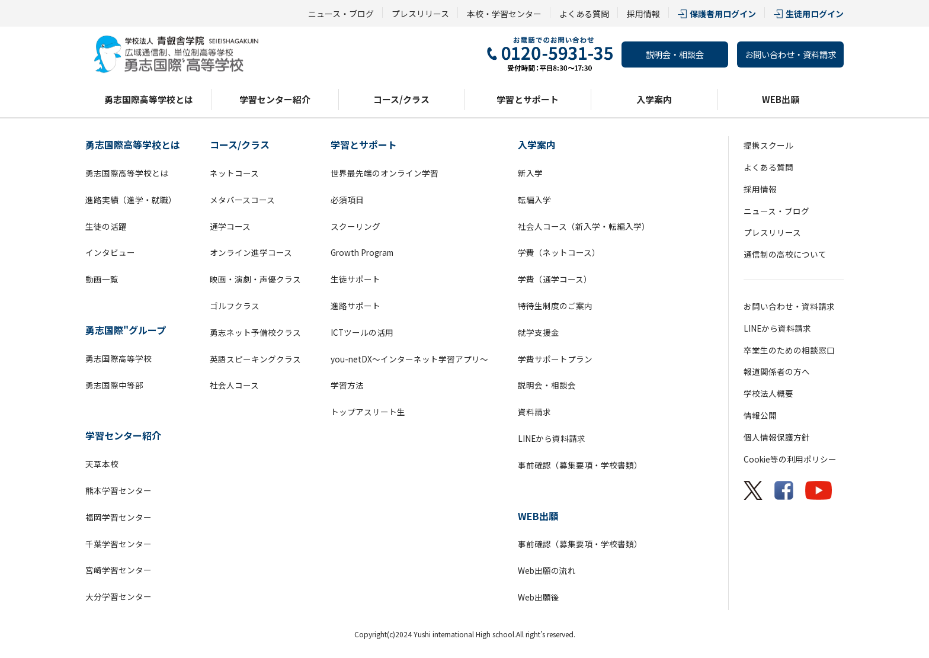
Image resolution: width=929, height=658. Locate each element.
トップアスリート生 (368, 412)
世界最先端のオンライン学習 (384, 173)
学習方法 (347, 385)
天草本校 (101, 464)
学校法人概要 (768, 393)
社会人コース (234, 385)
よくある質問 (584, 14)
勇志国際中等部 (114, 385)
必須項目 (347, 200)
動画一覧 (101, 279)
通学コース (230, 226)
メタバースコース (242, 200)
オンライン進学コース (251, 252)
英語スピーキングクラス (255, 359)
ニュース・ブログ (341, 14)
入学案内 (654, 99)
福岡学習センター (118, 517)
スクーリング (355, 226)
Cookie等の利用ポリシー (790, 459)
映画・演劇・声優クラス (255, 279)
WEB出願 (780, 99)
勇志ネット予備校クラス (255, 332)
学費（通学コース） (555, 279)
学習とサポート (527, 99)
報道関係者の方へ (777, 371)
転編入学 (534, 200)
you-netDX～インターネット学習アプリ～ (409, 359)
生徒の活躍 (106, 226)
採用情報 (643, 14)
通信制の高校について (785, 254)
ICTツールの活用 (362, 332)
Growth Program (362, 252)
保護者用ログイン (723, 14)
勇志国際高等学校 (118, 358)
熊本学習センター (118, 490)
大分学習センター (118, 596)
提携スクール (768, 145)
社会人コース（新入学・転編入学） (584, 226)
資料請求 (534, 412)
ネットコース (234, 173)
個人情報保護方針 (777, 437)
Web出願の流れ (547, 570)
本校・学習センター (504, 14)
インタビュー (110, 252)
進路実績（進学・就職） (131, 200)
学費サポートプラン (555, 359)
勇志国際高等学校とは (148, 99)
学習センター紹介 (274, 99)
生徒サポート (355, 279)
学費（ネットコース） (559, 252)
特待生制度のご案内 (555, 306)
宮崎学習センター (118, 570)
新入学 (530, 173)
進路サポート (355, 306)
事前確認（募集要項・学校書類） (580, 465)
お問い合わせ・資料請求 (790, 54)
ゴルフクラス (235, 306)
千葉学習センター (118, 544)
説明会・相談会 (675, 54)
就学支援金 (538, 332)
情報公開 (760, 415)
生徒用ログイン (815, 14)
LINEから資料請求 (551, 438)
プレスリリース (420, 14)
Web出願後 (538, 597)
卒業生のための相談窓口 (789, 350)
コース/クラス (401, 99)
